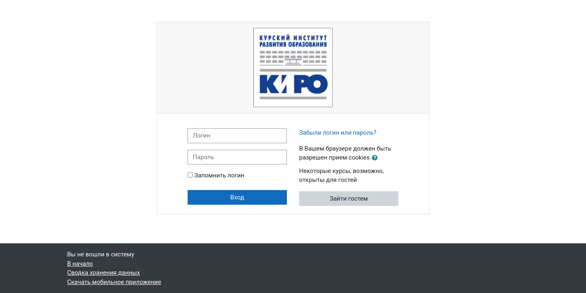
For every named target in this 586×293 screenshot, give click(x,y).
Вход (237, 197)
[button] (376, 158)
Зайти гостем (349, 198)
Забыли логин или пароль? (337, 132)
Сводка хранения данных (103, 272)
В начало (80, 263)
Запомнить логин (220, 175)
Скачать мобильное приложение (114, 282)
